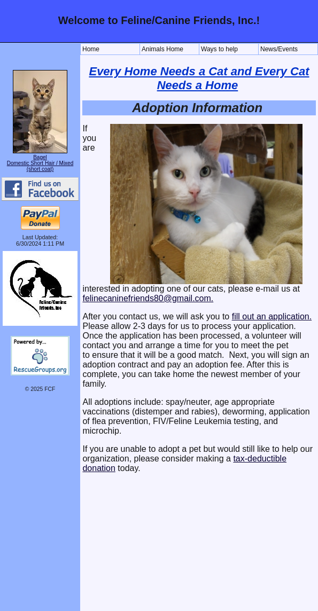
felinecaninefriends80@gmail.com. (147, 298)
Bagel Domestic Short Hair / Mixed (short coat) (40, 163)
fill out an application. (272, 316)
